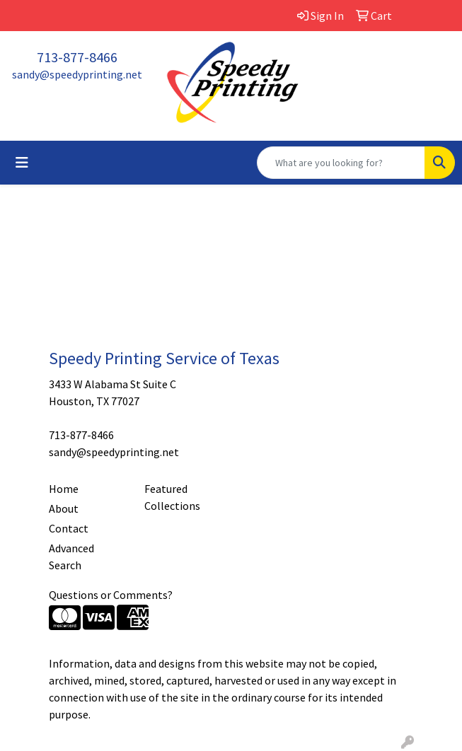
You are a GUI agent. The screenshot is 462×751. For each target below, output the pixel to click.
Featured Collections (172, 497)
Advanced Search (71, 556)
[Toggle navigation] (22, 163)
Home (64, 489)
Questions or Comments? (111, 595)
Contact (68, 528)
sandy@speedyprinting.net (77, 74)
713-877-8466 (77, 57)
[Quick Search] (341, 162)
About (64, 508)
